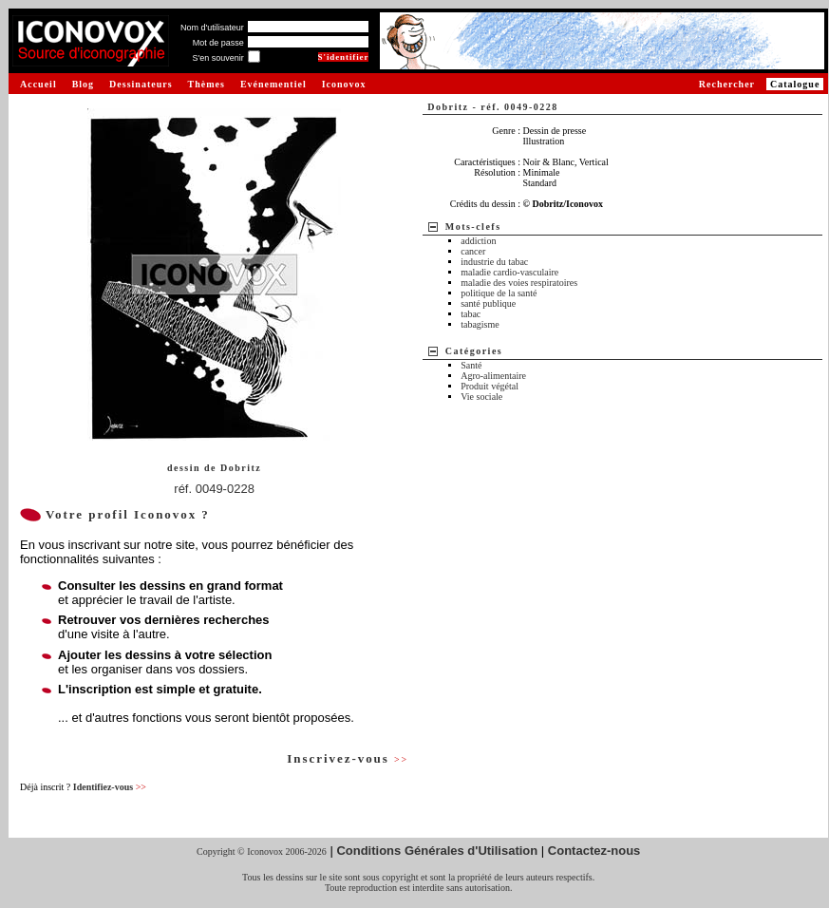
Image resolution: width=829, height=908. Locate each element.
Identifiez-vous (109, 787)
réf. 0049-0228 (214, 489)
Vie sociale (481, 396)
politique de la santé (499, 293)
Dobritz (240, 468)
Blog (83, 84)
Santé (471, 365)
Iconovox (344, 84)
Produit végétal (489, 386)
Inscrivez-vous (347, 758)
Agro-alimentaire (493, 375)
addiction (478, 241)
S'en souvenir (217, 58)
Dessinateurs (140, 84)
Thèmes (206, 84)
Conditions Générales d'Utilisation (436, 850)
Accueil (38, 84)
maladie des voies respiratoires (519, 282)
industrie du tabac (494, 261)
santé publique (488, 303)
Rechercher (727, 84)
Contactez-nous (594, 850)
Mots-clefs (473, 226)
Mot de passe (218, 42)
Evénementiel (273, 84)
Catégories (474, 351)
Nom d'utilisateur (212, 27)
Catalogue (795, 84)
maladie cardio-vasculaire (509, 272)
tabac (470, 314)
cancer (473, 251)
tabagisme (480, 324)
